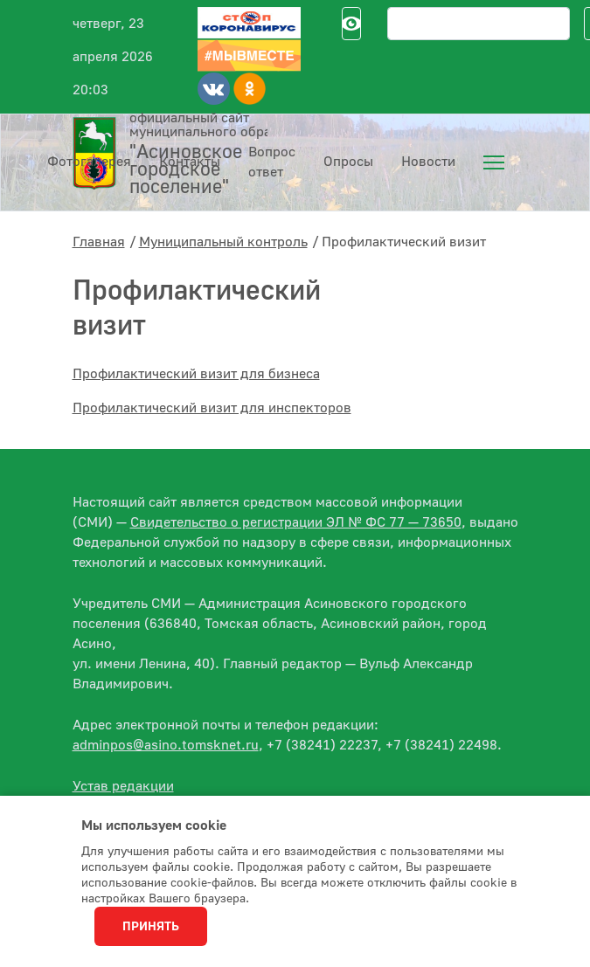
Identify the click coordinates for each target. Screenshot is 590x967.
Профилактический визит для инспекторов (212, 408)
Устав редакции (123, 786)
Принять (150, 927)
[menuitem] (493, 162)
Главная (99, 242)
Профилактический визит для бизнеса (196, 374)
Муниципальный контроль (223, 242)
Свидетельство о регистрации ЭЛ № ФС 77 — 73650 (296, 522)
